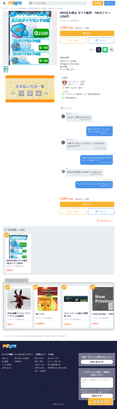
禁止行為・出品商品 (22, 358)
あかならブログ (53, 358)
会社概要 (5, 361)
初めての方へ (39, 358)
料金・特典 (39, 361)
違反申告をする (104, 220)
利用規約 (18, 361)
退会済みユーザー (72, 113)
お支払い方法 (39, 364)
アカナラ (5, 8)
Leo (67, 168)
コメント (101, 40)
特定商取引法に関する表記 (57, 368)
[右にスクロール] (110, 306)
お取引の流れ (39, 368)
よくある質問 (6, 364)
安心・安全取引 (40, 371)
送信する (97, 395)
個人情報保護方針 (54, 364)
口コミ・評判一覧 (54, 361)
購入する (87, 33)
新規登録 (97, 3)
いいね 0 (73, 40)
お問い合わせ (6, 368)
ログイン (109, 3)
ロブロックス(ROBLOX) (18, 8)
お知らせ (5, 358)
